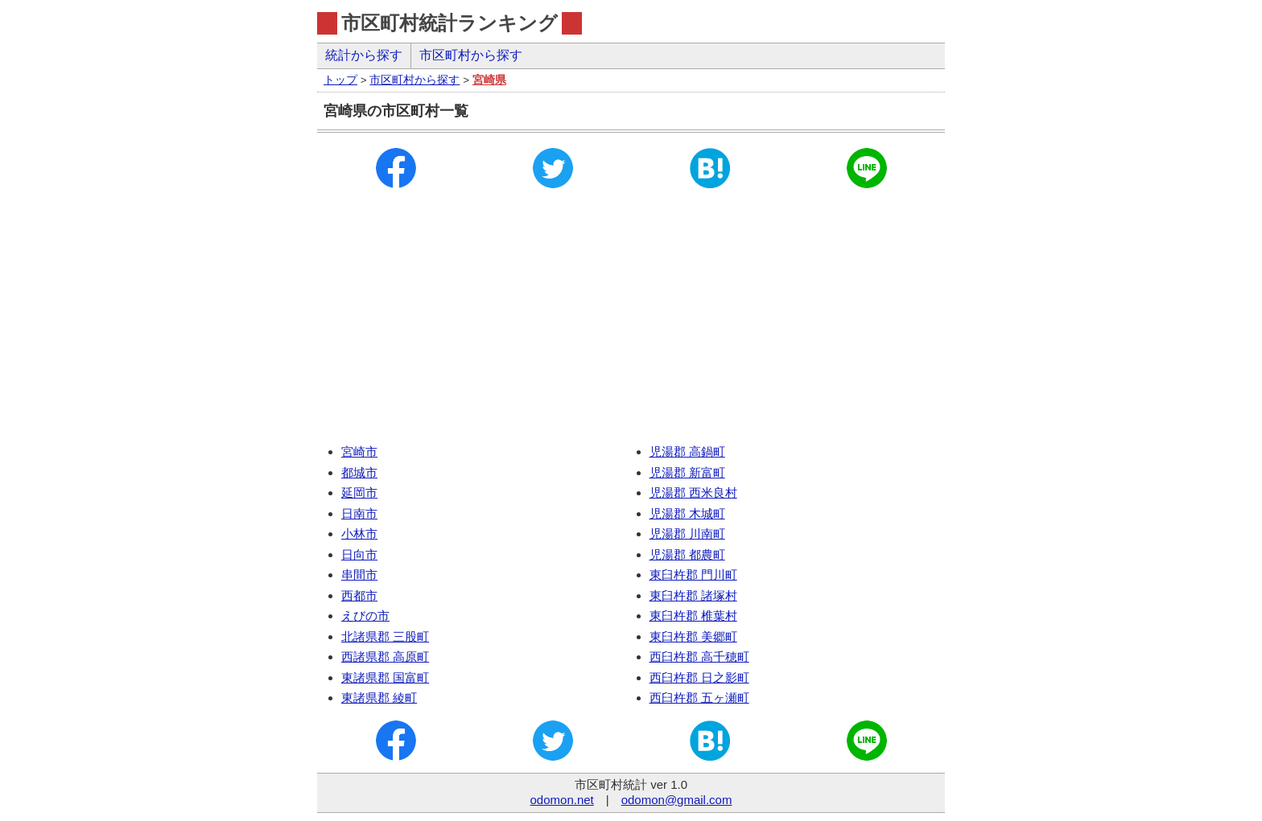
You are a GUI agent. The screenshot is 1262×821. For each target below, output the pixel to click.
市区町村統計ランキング (449, 23)
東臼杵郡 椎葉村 (693, 615)
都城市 (359, 472)
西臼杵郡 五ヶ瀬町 (699, 697)
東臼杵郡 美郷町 (693, 636)
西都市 (359, 595)
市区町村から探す (470, 55)
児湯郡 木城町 (687, 513)
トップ (340, 80)
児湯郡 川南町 (687, 533)
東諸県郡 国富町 (385, 677)
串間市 (359, 574)
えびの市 (365, 615)
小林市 (359, 533)
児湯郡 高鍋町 (687, 451)
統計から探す (363, 55)
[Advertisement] (631, 320)
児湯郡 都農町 (687, 554)
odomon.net (562, 800)
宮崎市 (359, 451)
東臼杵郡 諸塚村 (693, 595)
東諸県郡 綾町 (379, 697)
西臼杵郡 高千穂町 (699, 656)
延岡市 (359, 492)
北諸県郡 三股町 (385, 636)
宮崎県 (489, 80)
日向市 (359, 554)
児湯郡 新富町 (687, 472)
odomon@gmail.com (676, 800)
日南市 (359, 513)
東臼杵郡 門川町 (693, 574)
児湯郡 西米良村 (693, 492)
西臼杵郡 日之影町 (699, 677)
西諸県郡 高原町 (385, 656)
